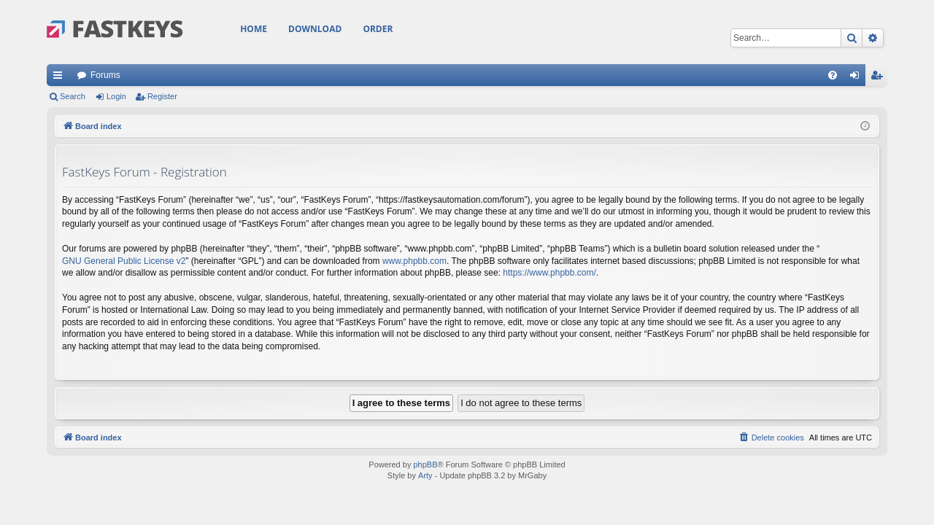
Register (162, 96)
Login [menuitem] (857, 78)
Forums (105, 75)
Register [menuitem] (879, 78)
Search (72, 96)
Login (116, 96)
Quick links (61, 78)
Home (253, 29)
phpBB (425, 464)
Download (314, 29)
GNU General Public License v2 (123, 261)
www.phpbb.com (414, 261)
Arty (425, 475)
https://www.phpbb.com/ (549, 273)
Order (378, 29)
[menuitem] (833, 75)
